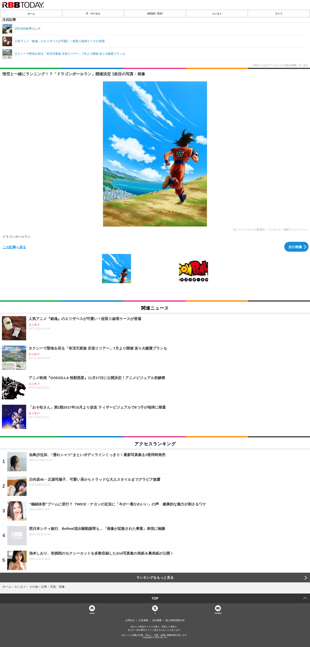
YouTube (218, 613)
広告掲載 (143, 620)
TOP (155, 598)
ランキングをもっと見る (155, 577)
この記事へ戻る (14, 247)
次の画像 (295, 246)
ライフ (278, 13)
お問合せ (130, 620)
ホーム (31, 13)
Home (92, 613)
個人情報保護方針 (175, 620)
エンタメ (217, 13)
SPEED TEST (155, 13)
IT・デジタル (93, 13)
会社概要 (157, 620)
